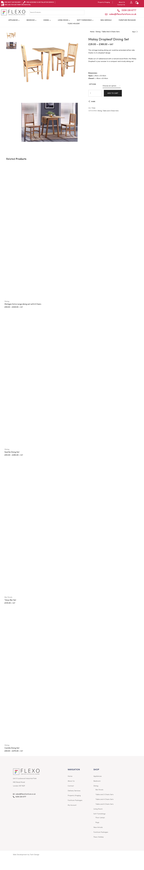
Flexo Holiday (74, 23)
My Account (72, 805)
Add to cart (112, 93)
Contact (71, 786)
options (92, 84)
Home (92, 32)
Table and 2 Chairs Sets (111, 32)
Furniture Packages (127, 20)
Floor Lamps (100, 817)
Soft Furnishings (85, 20)
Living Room (64, 20)
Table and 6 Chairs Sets (105, 804)
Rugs (97, 822)
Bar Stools (8, 597)
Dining (47, 20)
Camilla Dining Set (11, 748)
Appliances (13, 20)
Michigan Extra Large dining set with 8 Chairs (22, 304)
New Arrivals (105, 20)
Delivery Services (74, 791)
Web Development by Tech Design (26, 854)
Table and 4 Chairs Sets (105, 799)
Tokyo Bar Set (10, 600)
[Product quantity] (91, 93)
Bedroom (31, 20)
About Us (71, 781)
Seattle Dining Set (11, 452)
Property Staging (74, 795)
